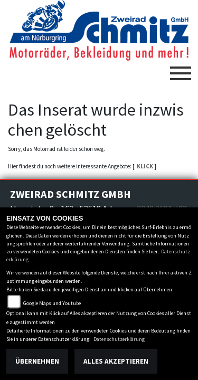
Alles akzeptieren (115, 361)
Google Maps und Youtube (52, 303)
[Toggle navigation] (180, 69)
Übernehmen (37, 361)
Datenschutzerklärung (119, 339)
